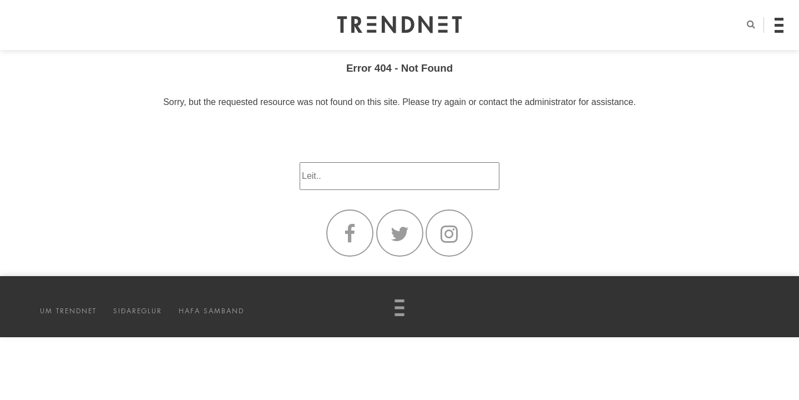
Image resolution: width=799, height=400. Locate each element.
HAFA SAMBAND (211, 311)
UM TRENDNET (68, 311)
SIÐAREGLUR (137, 311)
